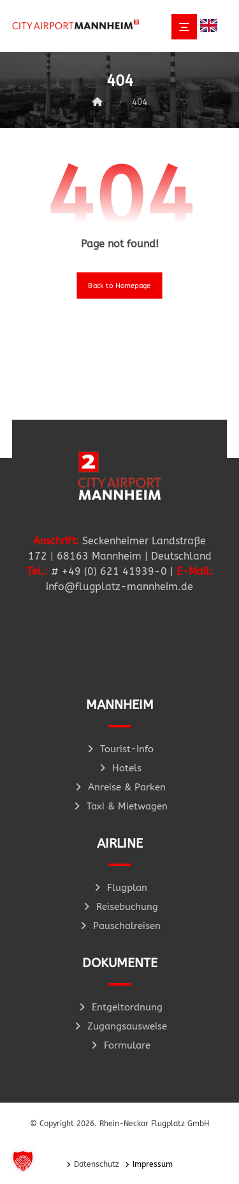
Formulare (119, 1045)
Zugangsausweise (120, 1026)
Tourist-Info (119, 749)
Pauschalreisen (119, 926)
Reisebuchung (120, 906)
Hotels (119, 768)
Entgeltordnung (120, 1007)
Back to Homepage (119, 285)
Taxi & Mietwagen (120, 806)
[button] (23, 1161)
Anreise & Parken (119, 787)
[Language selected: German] (212, 25)
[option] (212, 25)
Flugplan (119, 887)
